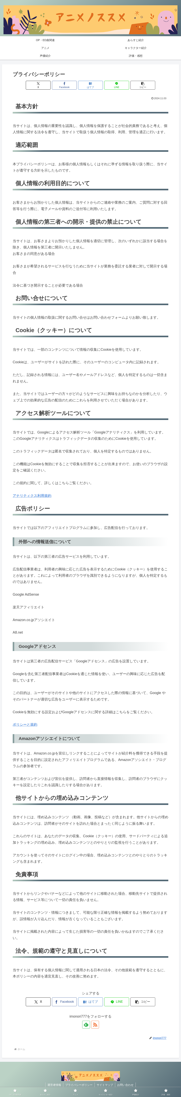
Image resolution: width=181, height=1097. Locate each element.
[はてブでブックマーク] (90, 85)
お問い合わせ (125, 1084)
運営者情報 (54, 1084)
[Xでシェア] (38, 85)
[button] (142, 85)
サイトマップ (105, 1084)
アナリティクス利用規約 (32, 496)
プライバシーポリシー (79, 1084)
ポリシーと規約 (25, 725)
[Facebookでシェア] (64, 85)
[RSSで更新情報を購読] (95, 1025)
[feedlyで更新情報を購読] (86, 1025)
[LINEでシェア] (116, 85)
